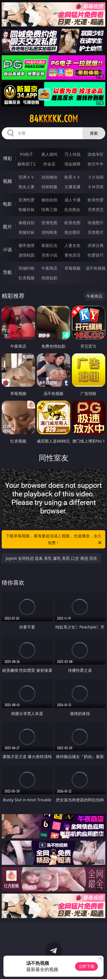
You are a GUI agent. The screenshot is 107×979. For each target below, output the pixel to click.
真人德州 (49, 154)
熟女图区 (72, 232)
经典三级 (49, 209)
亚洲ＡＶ (27, 177)
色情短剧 (49, 277)
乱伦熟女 (72, 209)
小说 (7, 249)
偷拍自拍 (49, 199)
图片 (7, 227)
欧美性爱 (96, 199)
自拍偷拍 (49, 177)
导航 (7, 272)
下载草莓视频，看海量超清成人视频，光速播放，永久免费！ (54, 539)
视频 (7, 181)
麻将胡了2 (26, 164)
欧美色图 (72, 222)
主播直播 (72, 186)
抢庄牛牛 (96, 164)
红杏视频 (27, 277)
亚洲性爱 (27, 199)
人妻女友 (72, 245)
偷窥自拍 (27, 222)
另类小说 (49, 255)
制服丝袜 (27, 209)
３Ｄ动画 (96, 177)
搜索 (94, 133)
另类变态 (96, 209)
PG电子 (26, 154)
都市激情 (27, 245)
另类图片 (96, 232)
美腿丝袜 (27, 232)
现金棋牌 (72, 164)
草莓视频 (72, 268)
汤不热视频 (96, 268)
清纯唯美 (49, 232)
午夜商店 (49, 268)
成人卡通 (72, 199)
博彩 (7, 158)
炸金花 (49, 164)
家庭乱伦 (49, 245)
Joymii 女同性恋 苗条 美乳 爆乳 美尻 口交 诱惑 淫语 (51, 558)
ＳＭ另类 (96, 186)
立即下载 (86, 966)
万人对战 (72, 154)
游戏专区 (96, 154)
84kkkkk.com (53, 118)
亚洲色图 (49, 222)
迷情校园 (27, 255)
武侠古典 (96, 245)
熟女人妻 (27, 186)
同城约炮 (27, 268)
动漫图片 (96, 222)
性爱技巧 (96, 255)
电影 (7, 204)
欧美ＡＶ (72, 177)
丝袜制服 (49, 186)
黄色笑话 (72, 255)
